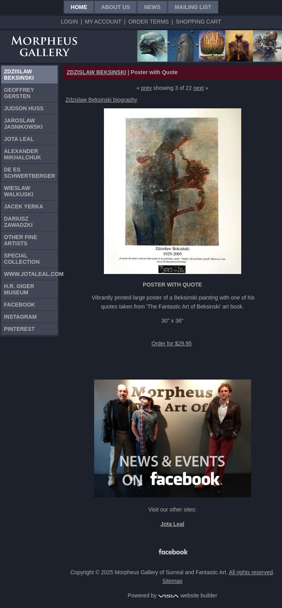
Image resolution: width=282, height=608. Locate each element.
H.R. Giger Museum (19, 289)
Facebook (19, 304)
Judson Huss (24, 108)
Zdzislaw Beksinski (19, 74)
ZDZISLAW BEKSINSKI (96, 72)
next (198, 88)
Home (79, 7)
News (152, 7)
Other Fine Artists (20, 240)
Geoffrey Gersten (19, 93)
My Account (103, 21)
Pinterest (19, 329)
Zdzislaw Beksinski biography (101, 100)
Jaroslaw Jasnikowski (23, 123)
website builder (187, 595)
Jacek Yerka (23, 206)
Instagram (20, 317)
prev (146, 88)
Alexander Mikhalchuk (22, 154)
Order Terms (148, 21)
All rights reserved (251, 572)
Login (69, 21)
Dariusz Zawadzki (18, 221)
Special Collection (22, 258)
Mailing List (193, 7)
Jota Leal (19, 139)
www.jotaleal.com (31, 274)
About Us (115, 7)
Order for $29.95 (171, 343)
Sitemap (172, 581)
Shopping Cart (198, 21)
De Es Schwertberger (29, 172)
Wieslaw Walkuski (18, 191)
